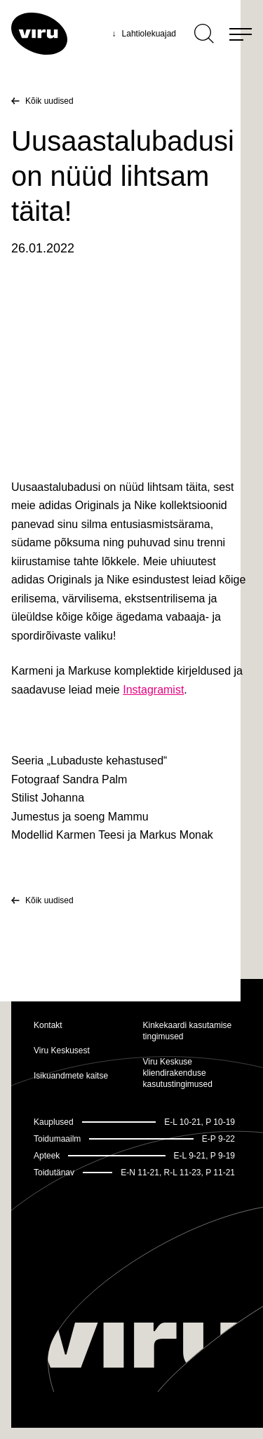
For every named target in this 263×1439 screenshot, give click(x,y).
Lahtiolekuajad (144, 33)
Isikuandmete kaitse (71, 1076)
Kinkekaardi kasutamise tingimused (187, 1030)
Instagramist (153, 690)
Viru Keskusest (62, 1050)
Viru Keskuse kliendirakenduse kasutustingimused (178, 1073)
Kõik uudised (49, 101)
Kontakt (48, 1025)
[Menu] (240, 33)
